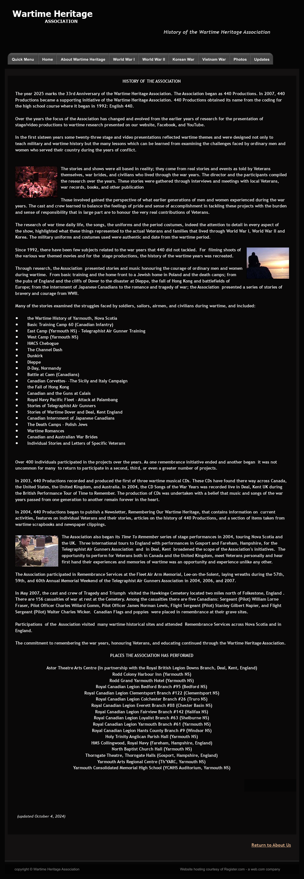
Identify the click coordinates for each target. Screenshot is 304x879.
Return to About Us (271, 845)
